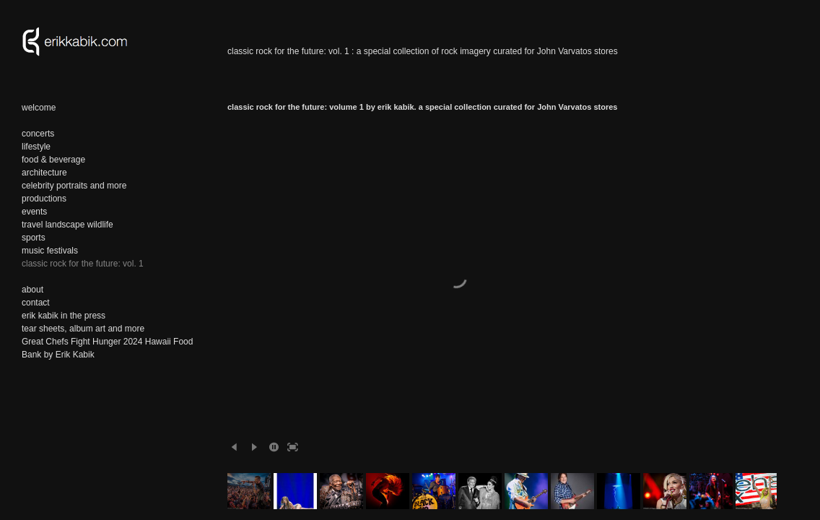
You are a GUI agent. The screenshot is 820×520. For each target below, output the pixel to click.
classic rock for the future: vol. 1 (83, 264)
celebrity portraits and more (74, 186)
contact (36, 303)
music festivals (50, 251)
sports (33, 238)
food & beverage (53, 160)
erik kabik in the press (63, 316)
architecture (44, 173)
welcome (39, 108)
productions (44, 199)
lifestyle (36, 147)
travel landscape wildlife (67, 225)
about (32, 290)
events (34, 212)
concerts (38, 134)
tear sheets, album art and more (83, 329)
